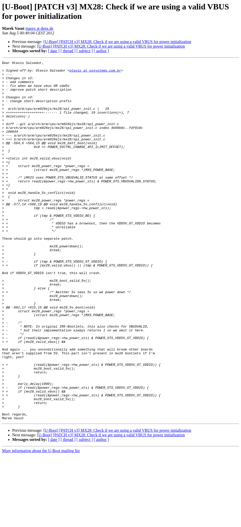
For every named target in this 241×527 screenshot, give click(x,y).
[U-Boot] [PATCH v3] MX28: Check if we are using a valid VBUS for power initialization (117, 41)
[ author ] (101, 51)
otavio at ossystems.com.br (95, 72)
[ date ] (53, 51)
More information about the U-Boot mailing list (41, 522)
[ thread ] (68, 51)
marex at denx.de (39, 28)
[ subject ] (85, 51)
